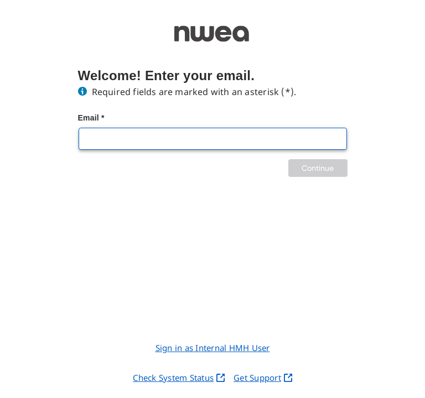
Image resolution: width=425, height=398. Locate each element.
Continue (318, 167)
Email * (91, 117)
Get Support (263, 377)
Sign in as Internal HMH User (213, 347)
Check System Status (179, 377)
